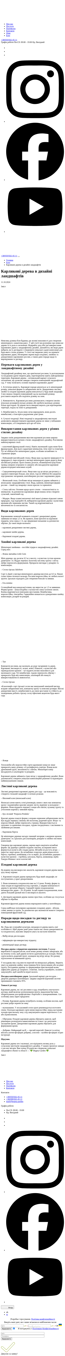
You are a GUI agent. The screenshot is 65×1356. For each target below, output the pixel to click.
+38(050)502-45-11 (9, 40)
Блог (8, 35)
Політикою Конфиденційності (45, 1328)
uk (7, 1312)
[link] (7, 48)
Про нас (9, 24)
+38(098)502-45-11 (14, 1099)
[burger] (19, 256)
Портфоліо (11, 28)
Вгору (7, 1307)
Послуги (10, 26)
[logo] (20, 19)
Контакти (10, 31)
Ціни (8, 33)
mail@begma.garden (14, 1101)
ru (7, 1314)
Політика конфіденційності (43, 1319)
